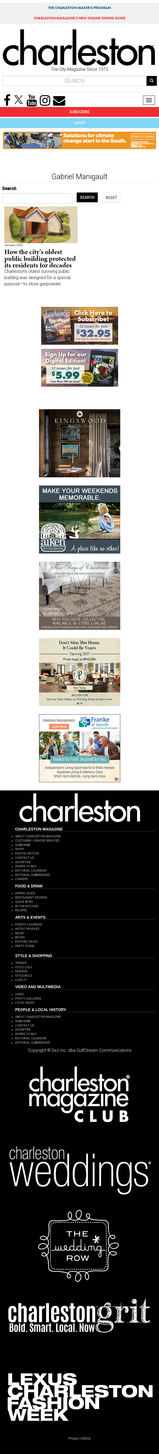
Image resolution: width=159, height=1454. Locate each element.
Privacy (74, 1438)
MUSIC (20, 933)
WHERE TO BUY (26, 866)
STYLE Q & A (23, 967)
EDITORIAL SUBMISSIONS (32, 875)
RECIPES (21, 910)
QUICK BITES (24, 902)
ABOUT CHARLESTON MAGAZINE (38, 836)
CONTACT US (24, 858)
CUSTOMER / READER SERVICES (37, 840)
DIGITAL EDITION (27, 853)
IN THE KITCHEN (26, 906)
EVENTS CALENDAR (28, 924)
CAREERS (21, 879)
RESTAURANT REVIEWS (31, 897)
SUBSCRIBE (79, 112)
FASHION (21, 971)
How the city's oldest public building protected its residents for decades (40, 258)
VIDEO (19, 994)
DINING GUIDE (25, 893)
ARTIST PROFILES (27, 929)
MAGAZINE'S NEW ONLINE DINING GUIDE (79, 18)
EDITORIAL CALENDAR (30, 870)
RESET (111, 198)
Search (9, 188)
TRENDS (21, 963)
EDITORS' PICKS (26, 941)
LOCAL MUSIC (25, 1002)
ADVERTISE (23, 862)
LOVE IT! (21, 980)
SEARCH (87, 197)
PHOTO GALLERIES (28, 998)
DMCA (86, 1438)
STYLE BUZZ (23, 976)
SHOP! (79, 123)
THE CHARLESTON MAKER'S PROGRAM (79, 7)
